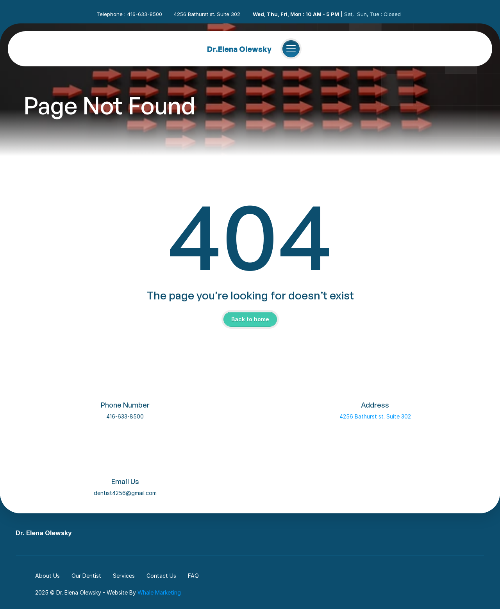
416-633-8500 (125, 416)
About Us (47, 575)
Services (124, 575)
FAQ (193, 575)
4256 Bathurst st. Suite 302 (375, 416)
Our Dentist (86, 575)
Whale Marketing (159, 592)
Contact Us (161, 575)
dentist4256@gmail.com (125, 493)
